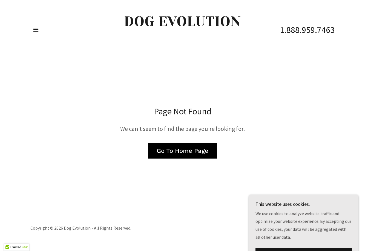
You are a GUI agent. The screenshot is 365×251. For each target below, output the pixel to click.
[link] (182, 41)
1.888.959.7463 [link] (307, 29)
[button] (35, 29)
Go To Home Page (182, 150)
